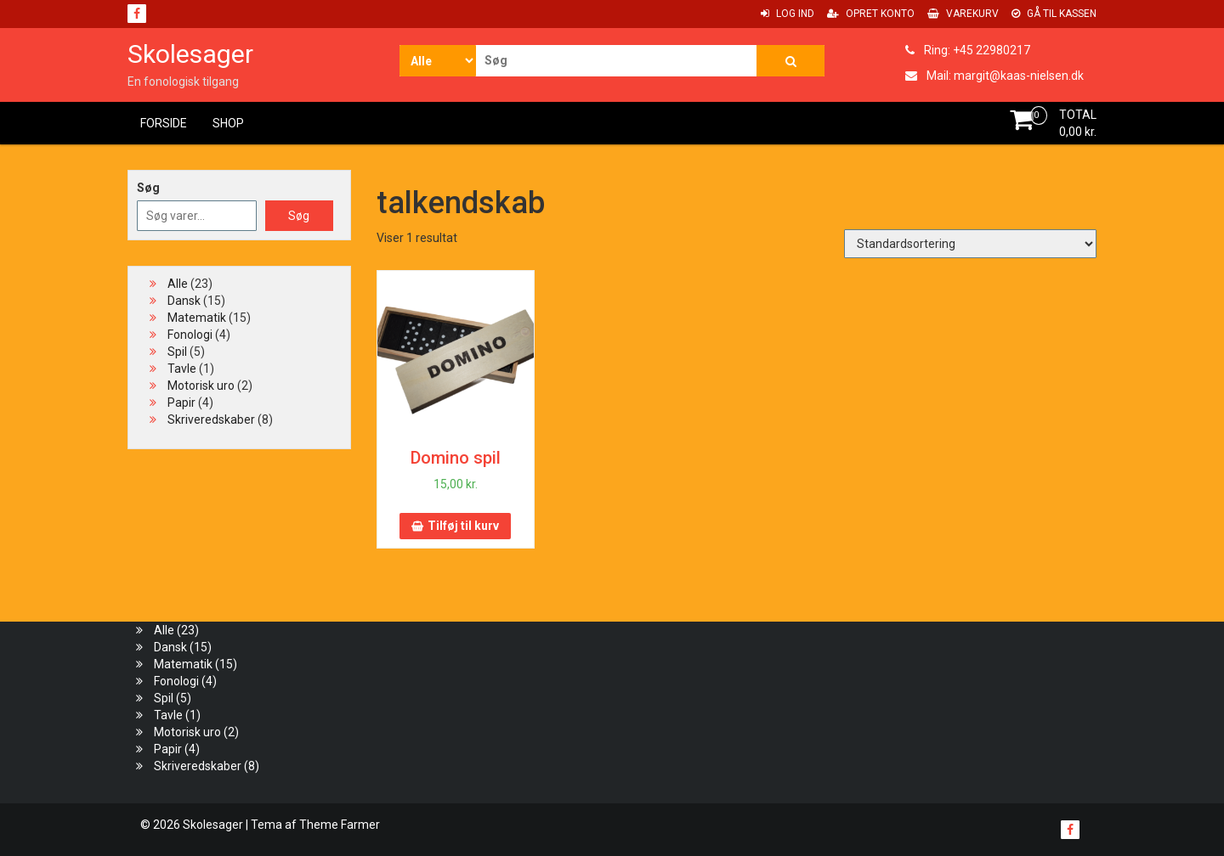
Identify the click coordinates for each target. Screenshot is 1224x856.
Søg (148, 187)
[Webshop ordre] (970, 243)
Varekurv (963, 14)
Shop (228, 123)
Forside (163, 123)
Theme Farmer (339, 824)
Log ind (787, 14)
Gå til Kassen (1054, 14)
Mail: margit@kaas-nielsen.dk (994, 75)
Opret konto (871, 14)
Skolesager (190, 54)
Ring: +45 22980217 (967, 50)
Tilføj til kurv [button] (463, 525)
